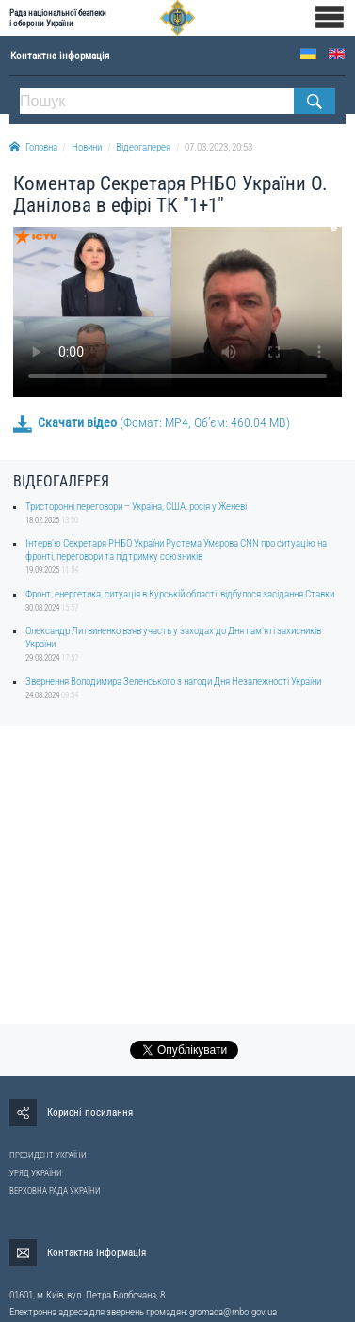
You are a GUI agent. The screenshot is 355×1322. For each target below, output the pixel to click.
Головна (33, 147)
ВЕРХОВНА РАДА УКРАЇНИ (55, 1191)
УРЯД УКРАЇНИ (35, 1173)
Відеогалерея (143, 147)
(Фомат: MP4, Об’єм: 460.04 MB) (151, 422)
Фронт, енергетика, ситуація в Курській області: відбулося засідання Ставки (179, 594)
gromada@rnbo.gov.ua (233, 1312)
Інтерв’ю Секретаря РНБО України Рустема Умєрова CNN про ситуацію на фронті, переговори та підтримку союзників (176, 549)
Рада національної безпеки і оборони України (57, 18)
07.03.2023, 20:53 (218, 147)
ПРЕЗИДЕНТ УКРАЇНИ (48, 1155)
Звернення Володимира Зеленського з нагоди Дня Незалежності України (173, 682)
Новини (87, 147)
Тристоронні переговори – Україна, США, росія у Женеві (136, 507)
